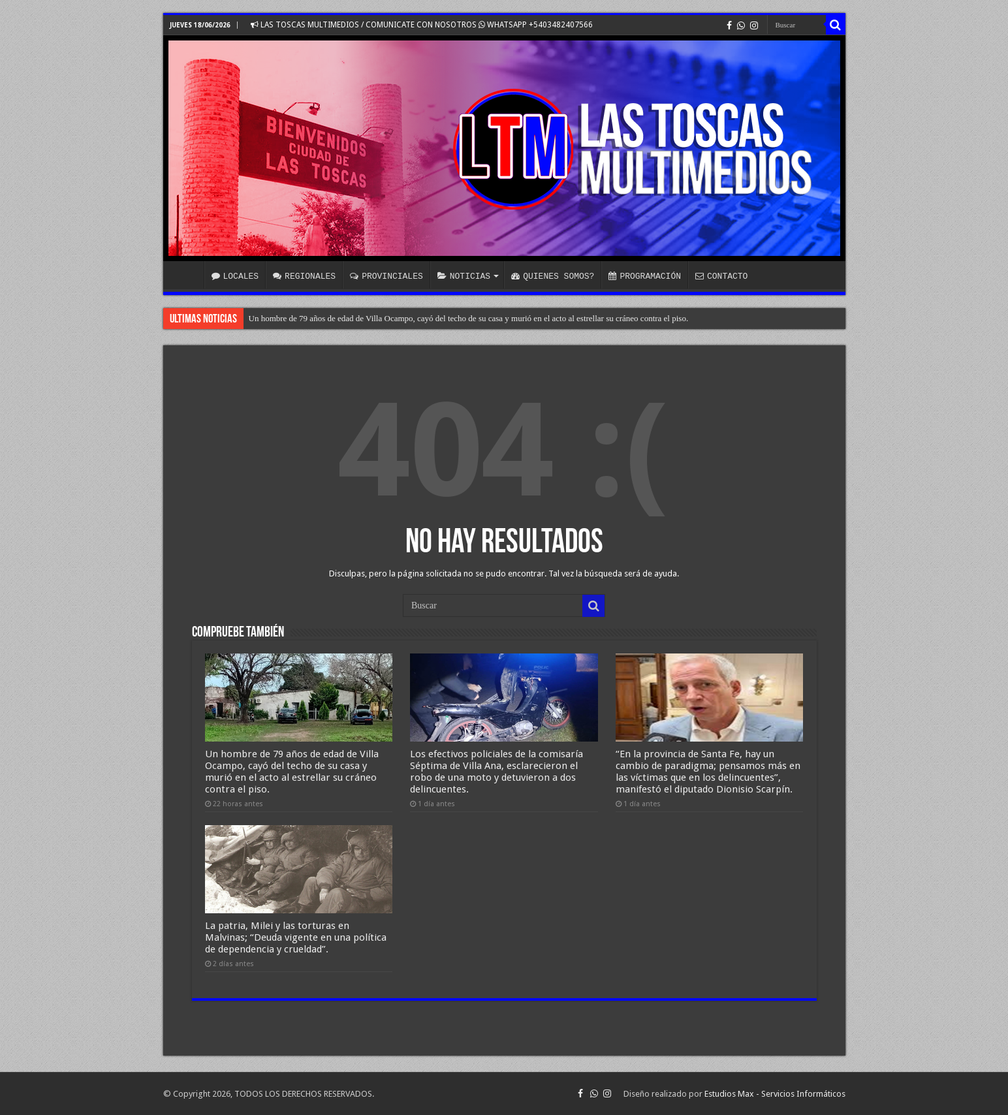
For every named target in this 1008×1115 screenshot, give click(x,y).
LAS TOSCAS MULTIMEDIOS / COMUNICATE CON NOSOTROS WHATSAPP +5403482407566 (422, 24)
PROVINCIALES (386, 276)
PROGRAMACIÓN (644, 276)
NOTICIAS (463, 276)
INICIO (187, 275)
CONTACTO (721, 276)
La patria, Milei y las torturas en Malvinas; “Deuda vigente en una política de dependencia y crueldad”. (295, 937)
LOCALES (235, 276)
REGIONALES (304, 276)
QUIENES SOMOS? (552, 276)
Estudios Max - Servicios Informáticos (774, 1094)
